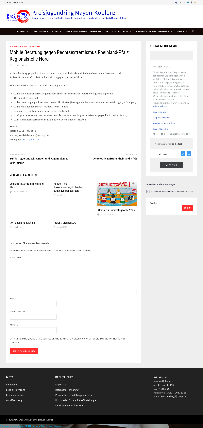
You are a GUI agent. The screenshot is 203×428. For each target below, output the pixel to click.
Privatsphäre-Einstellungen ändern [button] (73, 395)
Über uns (20, 31)
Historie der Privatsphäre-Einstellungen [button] (76, 400)
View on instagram (183, 153)
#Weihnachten (160, 106)
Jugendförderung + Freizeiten (152, 31)
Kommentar (16, 257)
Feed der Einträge (15, 389)
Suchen (154, 203)
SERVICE (180, 31)
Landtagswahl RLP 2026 (45, 31)
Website (14, 325)
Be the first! (177, 144)
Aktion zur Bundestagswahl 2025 (116, 210)
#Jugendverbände (161, 117)
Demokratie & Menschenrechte (25, 46)
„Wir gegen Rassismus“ (23, 222)
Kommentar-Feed (15, 395)
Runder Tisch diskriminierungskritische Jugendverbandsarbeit (68, 187)
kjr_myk (163, 154)
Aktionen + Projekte (117, 31)
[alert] (171, 191)
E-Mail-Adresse (18, 311)
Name (13, 298)
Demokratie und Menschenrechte (83, 31)
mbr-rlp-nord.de (31, 139)
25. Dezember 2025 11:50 (180, 134)
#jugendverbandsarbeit (164, 123)
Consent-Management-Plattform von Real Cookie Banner (30, 426)
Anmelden (11, 384)
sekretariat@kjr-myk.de (173, 396)
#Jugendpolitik (160, 128)
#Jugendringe (159, 111)
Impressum (61, 384)
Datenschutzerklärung (67, 389)
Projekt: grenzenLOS (65, 222)
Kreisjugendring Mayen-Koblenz (73, 12)
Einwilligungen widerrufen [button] (69, 405)
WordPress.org (14, 400)
